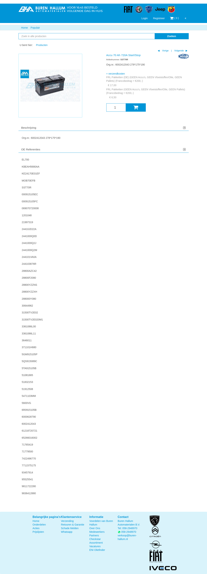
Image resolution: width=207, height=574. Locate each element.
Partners (94, 535)
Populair (35, 27)
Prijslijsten (38, 531)
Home (24, 27)
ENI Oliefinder (97, 549)
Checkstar (95, 539)
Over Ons (94, 528)
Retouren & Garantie (72, 524)
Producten (42, 45)
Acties (36, 528)
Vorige (165, 50)
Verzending (67, 521)
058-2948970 (129, 528)
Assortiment (96, 542)
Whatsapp (66, 531)
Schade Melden (69, 528)
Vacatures (95, 546)
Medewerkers (96, 531)
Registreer (159, 18)
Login (144, 18)
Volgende (179, 50)
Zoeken (171, 36)
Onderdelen (39, 524)
